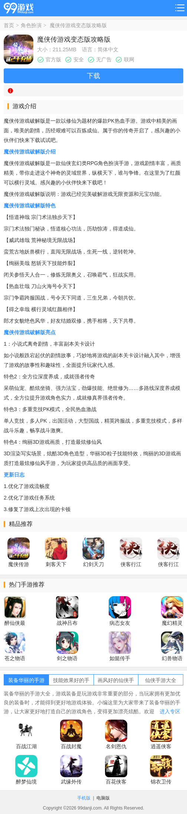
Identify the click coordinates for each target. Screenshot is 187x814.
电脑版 (103, 798)
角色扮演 (31, 25)
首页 (9, 25)
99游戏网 (18, 7)
